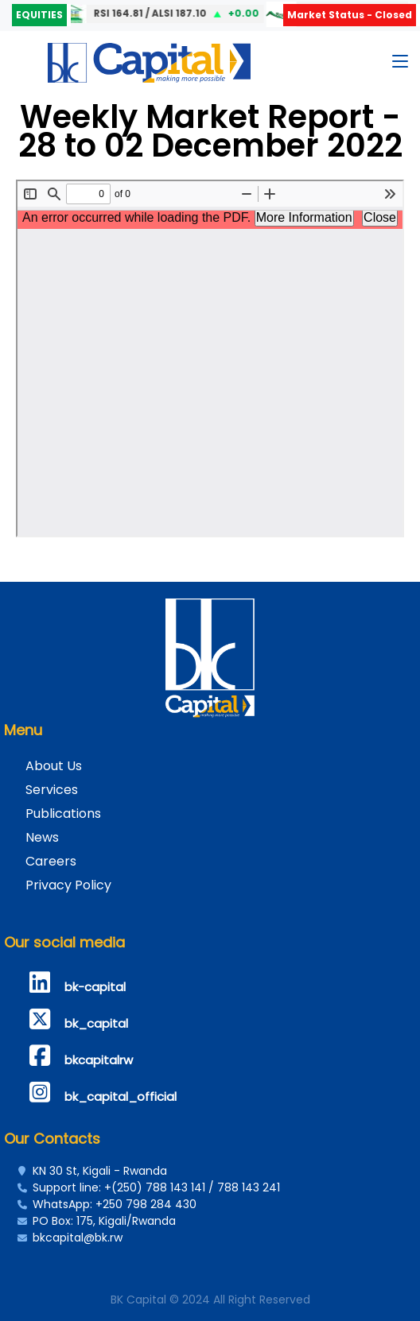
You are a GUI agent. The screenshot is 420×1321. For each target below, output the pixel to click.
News (42, 837)
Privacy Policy (68, 885)
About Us (53, 766)
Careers (50, 861)
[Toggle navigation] (400, 64)
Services (51, 790)
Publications (63, 813)
